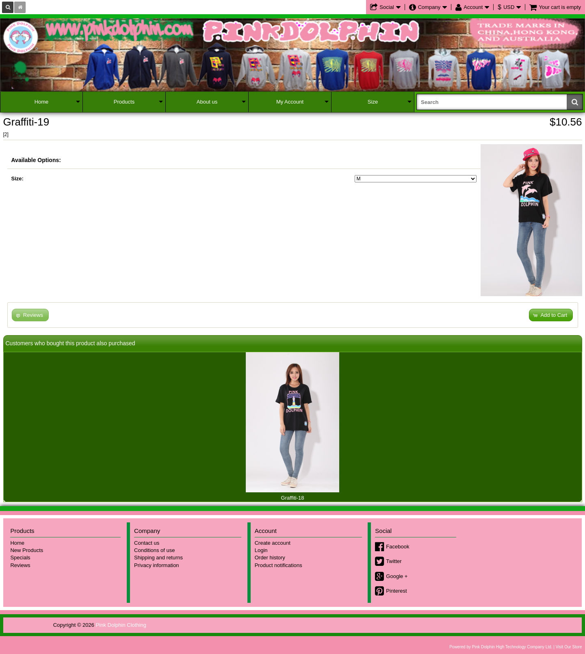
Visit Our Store (569, 647)
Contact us (146, 543)
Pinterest (396, 591)
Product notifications (278, 565)
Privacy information (156, 565)
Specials (20, 557)
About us (207, 102)
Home (42, 102)
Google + (396, 576)
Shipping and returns (158, 557)
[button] (551, 315)
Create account (272, 543)
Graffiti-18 (292, 498)
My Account (289, 102)
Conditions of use (154, 550)
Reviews (20, 565)
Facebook (397, 547)
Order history (270, 557)
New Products (26, 550)
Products (124, 102)
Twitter (393, 561)
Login (261, 550)
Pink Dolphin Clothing (121, 625)
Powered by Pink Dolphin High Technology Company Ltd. (500, 647)
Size (373, 102)
